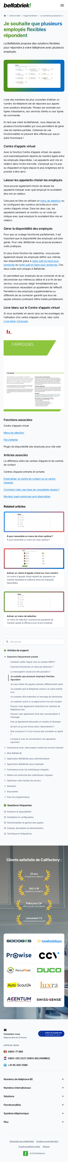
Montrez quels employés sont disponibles (27, 496)
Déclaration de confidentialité (22, 1141)
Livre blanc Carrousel (16, 321)
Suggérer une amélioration (47, 1141)
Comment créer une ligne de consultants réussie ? (31, 489)
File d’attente (11, 439)
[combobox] (34, 642)
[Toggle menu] (62, 5)
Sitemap (46, 1146)
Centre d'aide (14, 15)
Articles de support (18, 650)
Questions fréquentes (19, 805)
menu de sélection (50, 200)
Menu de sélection (14, 432)
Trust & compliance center (29, 1146)
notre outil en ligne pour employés (38, 264)
